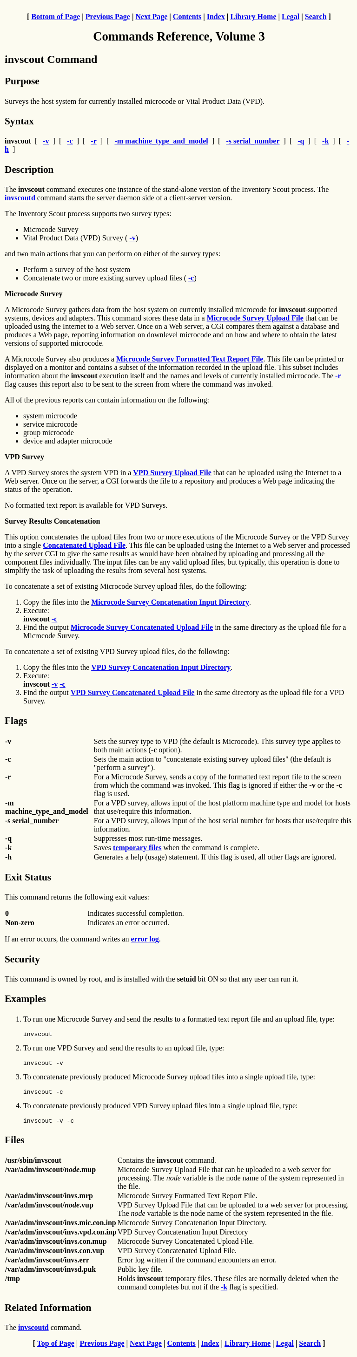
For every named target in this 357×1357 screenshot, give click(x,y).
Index (216, 16)
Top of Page (55, 1349)
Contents (187, 16)
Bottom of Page (55, 16)
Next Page (151, 16)
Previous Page (108, 16)
